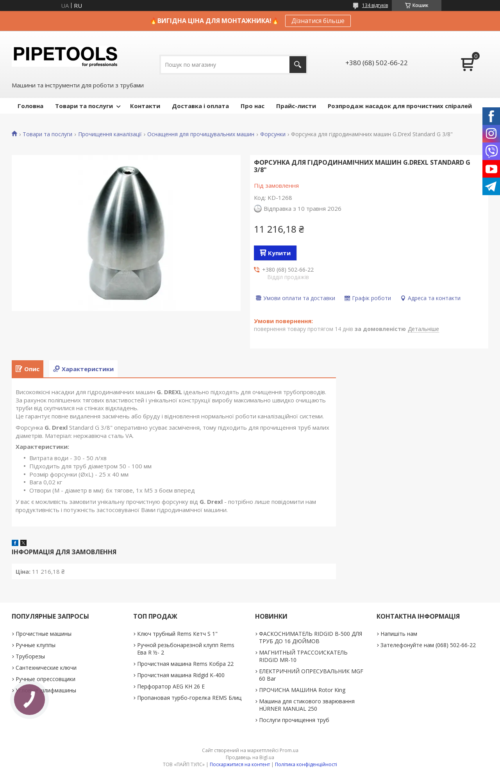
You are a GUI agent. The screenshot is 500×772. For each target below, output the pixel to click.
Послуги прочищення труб (294, 720)
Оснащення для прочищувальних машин (200, 134)
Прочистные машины (43, 633)
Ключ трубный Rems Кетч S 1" (177, 633)
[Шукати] (297, 64)
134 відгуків (375, 5)
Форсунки (273, 134)
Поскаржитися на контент (240, 764)
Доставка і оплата (200, 106)
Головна (30, 106)
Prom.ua (289, 750)
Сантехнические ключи (46, 667)
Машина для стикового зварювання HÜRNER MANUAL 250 (307, 704)
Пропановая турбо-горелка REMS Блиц (189, 697)
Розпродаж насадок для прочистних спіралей (400, 106)
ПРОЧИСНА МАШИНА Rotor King (302, 690)
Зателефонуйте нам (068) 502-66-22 (428, 645)
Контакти (145, 106)
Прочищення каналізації (110, 134)
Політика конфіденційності (306, 764)
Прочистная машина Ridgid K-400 (181, 675)
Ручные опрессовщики (45, 679)
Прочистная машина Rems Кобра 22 (185, 663)
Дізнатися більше (318, 20)
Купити (279, 253)
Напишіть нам (398, 633)
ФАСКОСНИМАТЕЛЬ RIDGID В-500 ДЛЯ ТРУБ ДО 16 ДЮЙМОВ (310, 637)
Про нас (252, 106)
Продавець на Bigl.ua (250, 757)
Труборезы (30, 656)
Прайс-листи (296, 106)
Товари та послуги (84, 106)
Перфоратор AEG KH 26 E (171, 686)
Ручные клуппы (35, 645)
